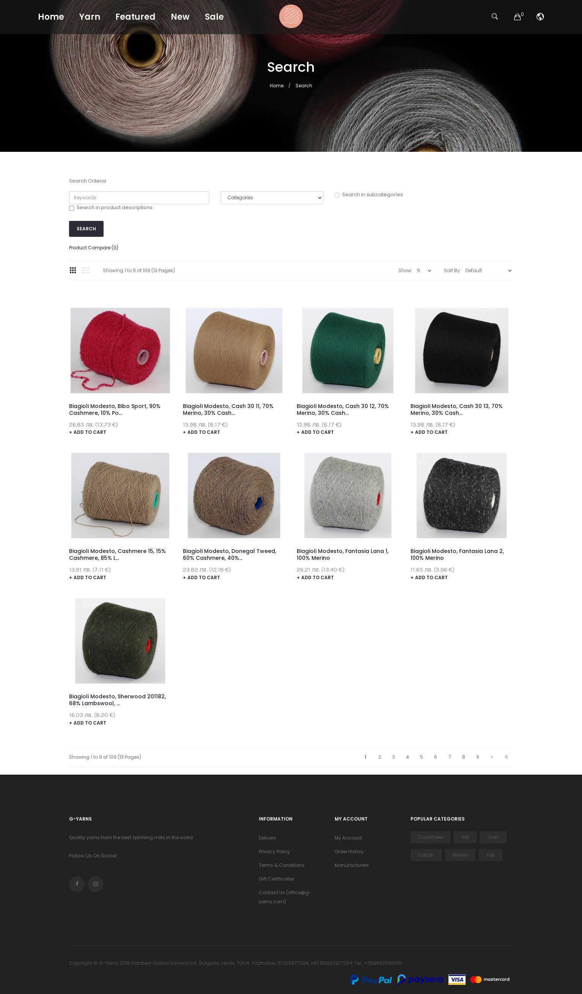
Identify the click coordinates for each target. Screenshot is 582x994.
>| (506, 757)
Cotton (426, 855)
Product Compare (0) (93, 247)
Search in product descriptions (111, 207)
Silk (465, 837)
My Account (348, 838)
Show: (405, 270)
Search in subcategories (369, 194)
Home (276, 85)
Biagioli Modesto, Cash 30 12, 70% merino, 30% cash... (343, 409)
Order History (349, 851)
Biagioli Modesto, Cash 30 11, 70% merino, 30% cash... (228, 409)
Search (304, 85)
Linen (493, 837)
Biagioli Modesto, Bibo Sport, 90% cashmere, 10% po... (114, 409)
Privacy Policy (274, 851)
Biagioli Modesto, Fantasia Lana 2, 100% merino (457, 554)
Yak (490, 855)
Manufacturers (352, 865)
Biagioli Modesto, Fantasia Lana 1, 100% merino (343, 554)
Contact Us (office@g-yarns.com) (285, 897)
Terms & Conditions (282, 865)
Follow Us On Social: (93, 855)
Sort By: (452, 270)
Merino (460, 855)
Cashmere (430, 837)
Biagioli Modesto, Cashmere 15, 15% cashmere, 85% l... (117, 554)
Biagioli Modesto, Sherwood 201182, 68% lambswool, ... (117, 700)
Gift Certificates (276, 879)
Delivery (267, 838)
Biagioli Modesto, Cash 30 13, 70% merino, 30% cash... (457, 409)
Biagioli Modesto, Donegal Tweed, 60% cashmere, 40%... (229, 554)
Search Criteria (87, 181)
